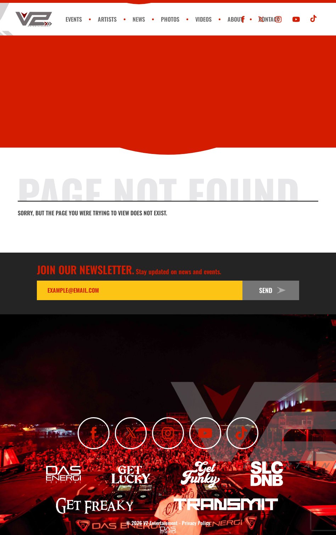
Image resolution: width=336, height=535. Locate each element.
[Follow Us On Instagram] (278, 19)
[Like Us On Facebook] (243, 19)
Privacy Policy (196, 522)
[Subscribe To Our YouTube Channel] (296, 19)
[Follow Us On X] (260, 19)
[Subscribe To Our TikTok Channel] (313, 19)
